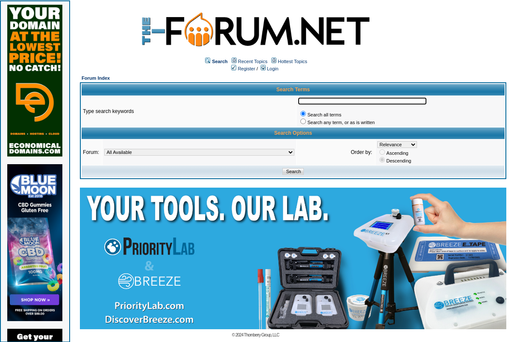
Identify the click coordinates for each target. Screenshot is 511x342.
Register (243, 68)
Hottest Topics (292, 61)
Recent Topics (252, 61)
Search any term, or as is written (341, 122)
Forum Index (96, 78)
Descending (398, 160)
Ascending (397, 153)
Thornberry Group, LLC (261, 335)
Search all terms (324, 114)
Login (270, 68)
